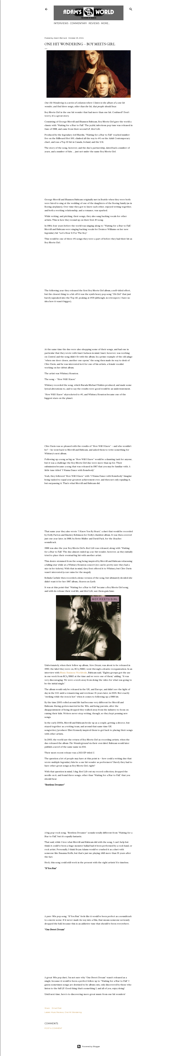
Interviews (61, 23)
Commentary (78, 23)
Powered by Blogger (88, 1046)
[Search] (131, 9)
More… (105, 23)
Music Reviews (57, 1012)
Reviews (94, 23)
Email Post (56, 1008)
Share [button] (47, 1008)
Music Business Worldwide (73, 672)
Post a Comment (53, 1028)
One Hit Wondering (73, 1012)
